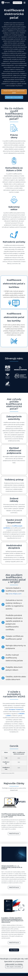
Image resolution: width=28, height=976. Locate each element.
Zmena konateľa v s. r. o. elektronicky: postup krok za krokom (11, 867)
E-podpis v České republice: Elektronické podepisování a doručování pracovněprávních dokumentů (12, 920)
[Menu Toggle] (24, 3)
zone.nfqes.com (15, 594)
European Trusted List (16, 709)
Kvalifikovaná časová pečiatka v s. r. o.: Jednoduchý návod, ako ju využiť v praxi (13, 815)
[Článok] (14, 802)
